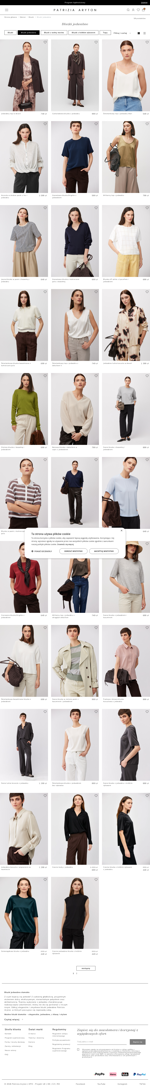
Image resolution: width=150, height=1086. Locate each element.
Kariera (32, 1042)
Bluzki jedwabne (28, 32)
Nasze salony (10, 1050)
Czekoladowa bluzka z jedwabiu (66, 114)
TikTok (143, 1084)
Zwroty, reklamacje (13, 1046)
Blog (30, 1046)
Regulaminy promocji (61, 1044)
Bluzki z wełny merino (54, 32)
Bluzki (31, 17)
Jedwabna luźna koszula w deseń (117, 363)
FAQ (6, 1054)
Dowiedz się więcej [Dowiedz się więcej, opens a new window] (65, 544)
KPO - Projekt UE (37, 1084)
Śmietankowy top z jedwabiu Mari (117, 114)
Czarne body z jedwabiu (62, 867)
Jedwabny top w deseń (11, 114)
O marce (32, 1034)
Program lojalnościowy (75, 2)
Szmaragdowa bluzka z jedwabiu (15, 951)
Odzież (23, 17)
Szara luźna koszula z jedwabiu (14, 783)
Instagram (122, 1084)
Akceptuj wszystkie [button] (104, 551)
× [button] (121, 531)
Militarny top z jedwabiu (113, 195)
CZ (53, 1084)
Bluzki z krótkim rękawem (83, 32)
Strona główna (10, 17)
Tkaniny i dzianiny (36, 1038)
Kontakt (8, 1034)
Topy (105, 32)
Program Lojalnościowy (15, 1038)
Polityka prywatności (61, 1040)
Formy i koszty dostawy (15, 1042)
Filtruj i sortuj (122, 33)
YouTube (101, 1084)
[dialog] (75, 543)
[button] (128, 9)
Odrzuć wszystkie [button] (73, 551)
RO (58, 1084)
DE (49, 1084)
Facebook (80, 1084)
